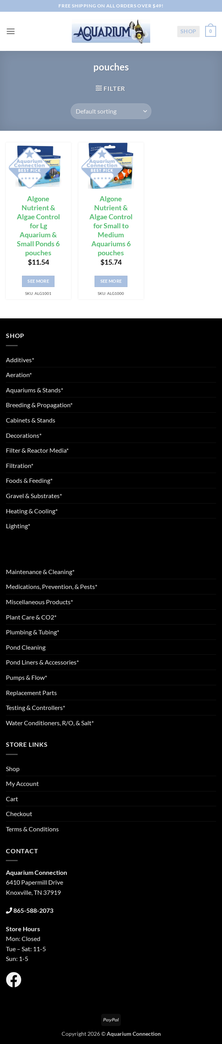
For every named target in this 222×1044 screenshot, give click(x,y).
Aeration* (19, 374)
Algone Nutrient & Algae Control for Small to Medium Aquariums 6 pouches (111, 225)
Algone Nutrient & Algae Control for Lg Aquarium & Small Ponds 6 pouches (38, 225)
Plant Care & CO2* (31, 617)
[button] (10, 31)
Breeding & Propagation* (39, 404)
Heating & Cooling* (32, 511)
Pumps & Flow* (26, 677)
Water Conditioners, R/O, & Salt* (50, 722)
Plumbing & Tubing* (32, 632)
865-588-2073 (33, 910)
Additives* (20, 359)
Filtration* (19, 465)
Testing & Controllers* (35, 707)
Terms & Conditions (32, 829)
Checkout (19, 813)
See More (38, 281)
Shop (188, 31)
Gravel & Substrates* (34, 495)
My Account (22, 783)
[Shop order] (111, 111)
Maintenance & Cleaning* (40, 571)
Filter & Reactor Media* (37, 450)
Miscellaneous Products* (39, 601)
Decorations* (24, 435)
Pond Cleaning (25, 647)
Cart (12, 798)
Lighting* (18, 525)
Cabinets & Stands (30, 420)
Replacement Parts (31, 692)
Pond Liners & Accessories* (42, 662)
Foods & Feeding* (29, 480)
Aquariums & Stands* (34, 390)
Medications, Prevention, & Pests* (51, 586)
